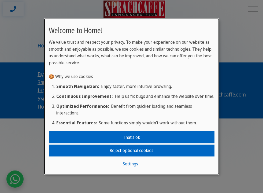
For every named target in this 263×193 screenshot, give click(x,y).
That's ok (131, 137)
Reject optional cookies (131, 150)
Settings (130, 163)
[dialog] (132, 96)
